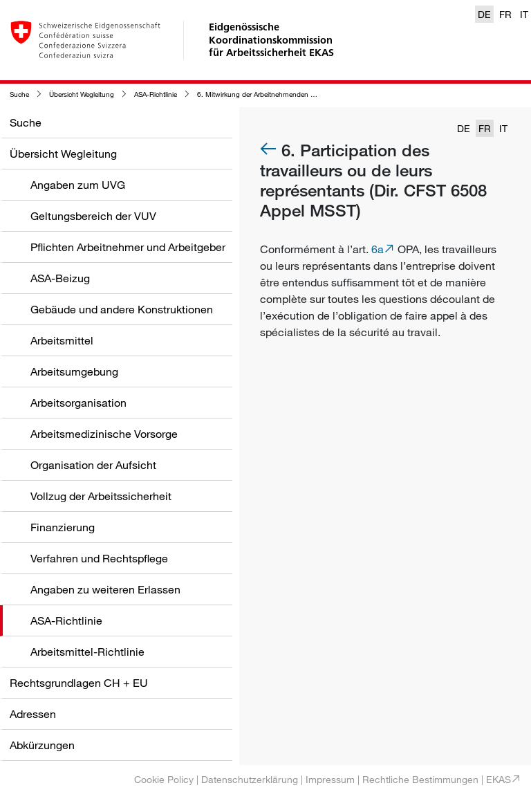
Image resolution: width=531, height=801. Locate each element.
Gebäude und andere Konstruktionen (121, 309)
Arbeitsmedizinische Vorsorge (104, 434)
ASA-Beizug (60, 278)
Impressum (330, 779)
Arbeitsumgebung (74, 371)
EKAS (498, 779)
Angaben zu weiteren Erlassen (105, 589)
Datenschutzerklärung (249, 779)
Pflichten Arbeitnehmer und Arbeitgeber (127, 247)
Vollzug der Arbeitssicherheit (100, 496)
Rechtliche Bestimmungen (420, 779)
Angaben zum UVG (77, 185)
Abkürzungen (42, 745)
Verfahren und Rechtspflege (99, 558)
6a (377, 249)
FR (505, 14)
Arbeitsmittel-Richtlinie (87, 652)
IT (524, 14)
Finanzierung (62, 527)
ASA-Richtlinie (155, 94)
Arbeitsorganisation (78, 402)
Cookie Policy (164, 779)
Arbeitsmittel (61, 340)
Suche (19, 94)
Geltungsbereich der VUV (93, 216)
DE (484, 14)
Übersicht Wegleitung (81, 94)
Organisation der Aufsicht (93, 465)
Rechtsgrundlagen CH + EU (79, 683)
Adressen (33, 714)
